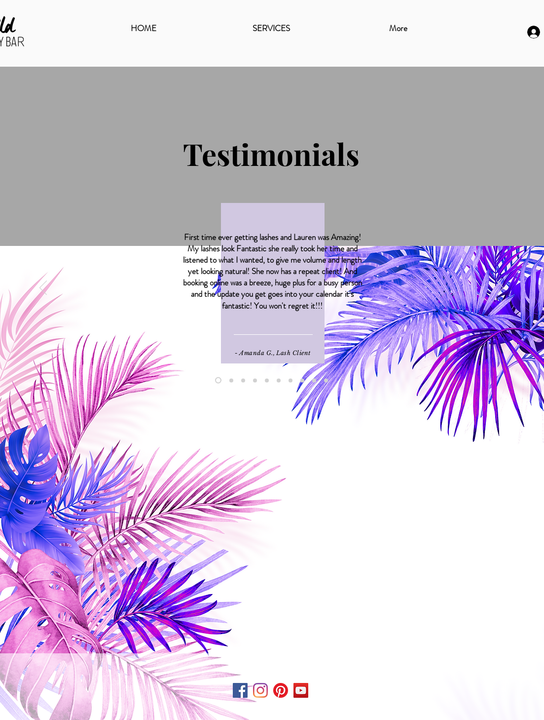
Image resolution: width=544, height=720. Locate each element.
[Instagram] (260, 690)
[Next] (500, 288)
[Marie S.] (231, 380)
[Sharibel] (255, 380)
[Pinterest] (280, 690)
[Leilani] (243, 380)
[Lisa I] (326, 380)
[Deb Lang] (279, 380)
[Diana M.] (314, 380)
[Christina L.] (302, 380)
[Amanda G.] (218, 380)
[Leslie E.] (290, 380)
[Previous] (43, 288)
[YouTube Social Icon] (300, 690)
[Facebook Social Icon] (240, 690)
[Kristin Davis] (267, 380)
